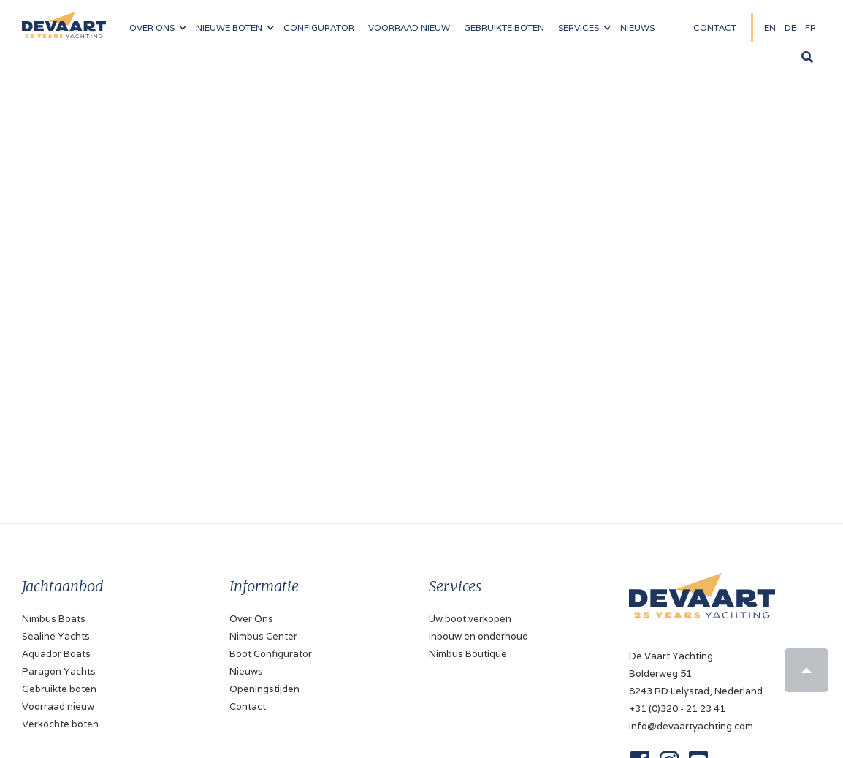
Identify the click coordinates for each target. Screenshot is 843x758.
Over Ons (251, 619)
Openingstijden (264, 689)
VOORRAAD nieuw (409, 27)
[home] (64, 19)
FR (810, 27)
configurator (318, 27)
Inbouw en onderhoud (478, 636)
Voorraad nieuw (58, 706)
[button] (157, 27)
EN (770, 27)
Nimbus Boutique (468, 654)
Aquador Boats (56, 654)
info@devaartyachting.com (691, 726)
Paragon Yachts (59, 671)
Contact (714, 27)
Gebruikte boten (504, 27)
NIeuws (637, 27)
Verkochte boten (60, 724)
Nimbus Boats (53, 619)
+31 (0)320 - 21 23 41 (677, 708)
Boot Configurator (270, 654)
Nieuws (246, 671)
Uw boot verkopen (470, 619)
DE (790, 27)
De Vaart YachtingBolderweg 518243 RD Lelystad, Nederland (696, 673)
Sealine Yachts (56, 636)
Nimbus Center (263, 636)
